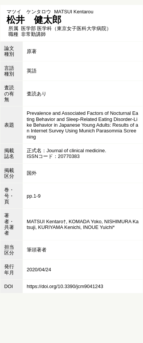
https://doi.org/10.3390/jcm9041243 (65, 286)
